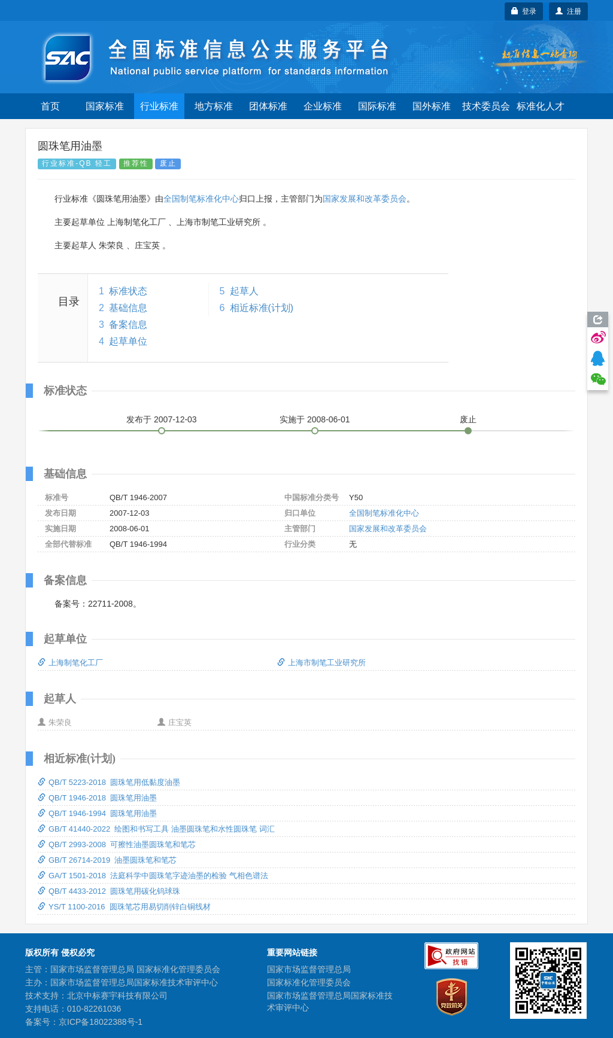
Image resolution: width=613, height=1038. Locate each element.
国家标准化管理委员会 (309, 982)
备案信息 (128, 324)
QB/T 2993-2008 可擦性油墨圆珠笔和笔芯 (117, 844)
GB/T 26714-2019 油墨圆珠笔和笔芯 (107, 860)
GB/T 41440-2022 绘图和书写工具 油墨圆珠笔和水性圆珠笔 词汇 (156, 828)
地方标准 (214, 106)
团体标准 (268, 106)
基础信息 (128, 308)
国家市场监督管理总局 (309, 969)
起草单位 (128, 341)
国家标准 (105, 106)
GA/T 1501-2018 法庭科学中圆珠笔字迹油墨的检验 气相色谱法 (153, 875)
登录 (524, 11)
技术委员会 (486, 106)
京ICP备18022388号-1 (100, 1022)
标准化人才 (541, 106)
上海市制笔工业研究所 (321, 662)
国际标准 (377, 106)
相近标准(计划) (262, 308)
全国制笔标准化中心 (201, 198)
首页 (50, 106)
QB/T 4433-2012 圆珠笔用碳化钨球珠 (109, 891)
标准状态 (128, 291)
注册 (568, 11)
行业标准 (159, 106)
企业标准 (323, 106)
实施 (315, 419)
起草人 (244, 291)
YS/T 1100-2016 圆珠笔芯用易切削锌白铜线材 (124, 906)
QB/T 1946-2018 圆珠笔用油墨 (97, 797)
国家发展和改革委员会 (364, 198)
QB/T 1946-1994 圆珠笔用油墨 (97, 813)
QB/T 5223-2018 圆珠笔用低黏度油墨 (109, 782)
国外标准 (431, 106)
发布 (161, 419)
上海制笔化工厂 (70, 662)
